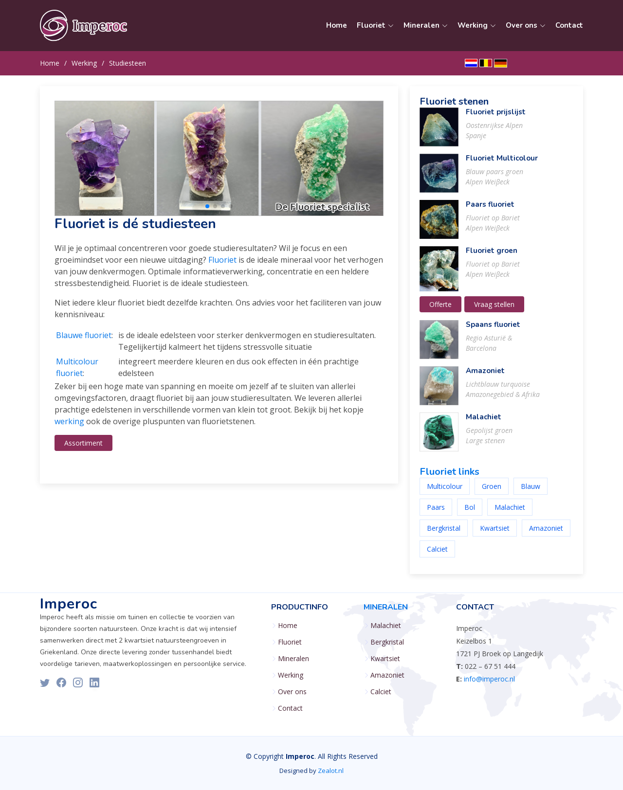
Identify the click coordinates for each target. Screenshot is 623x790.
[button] (207, 212)
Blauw (530, 491)
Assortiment (83, 448)
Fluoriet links (449, 477)
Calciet (437, 554)
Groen (491, 491)
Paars (436, 512)
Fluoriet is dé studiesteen (135, 229)
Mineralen (293, 658)
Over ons (292, 691)
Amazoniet (485, 376)
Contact (569, 25)
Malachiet (483, 422)
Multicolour (444, 491)
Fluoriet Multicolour (502, 163)
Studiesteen (127, 63)
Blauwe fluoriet (83, 340)
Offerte (440, 309)
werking (69, 426)
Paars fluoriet (490, 210)
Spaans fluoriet (493, 330)
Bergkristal (443, 533)
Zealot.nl (331, 770)
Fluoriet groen (491, 256)
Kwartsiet (495, 533)
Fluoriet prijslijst (496, 117)
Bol (469, 512)
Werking (84, 63)
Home (336, 25)
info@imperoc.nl (489, 678)
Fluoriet (222, 265)
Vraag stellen (494, 309)
